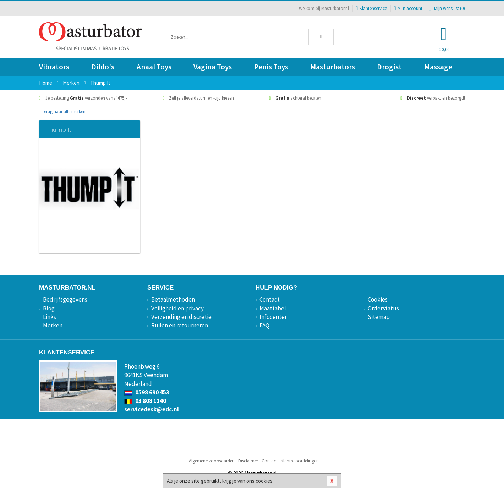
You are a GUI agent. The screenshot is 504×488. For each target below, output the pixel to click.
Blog (49, 308)
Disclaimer (248, 461)
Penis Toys (271, 67)
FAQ (264, 325)
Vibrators (54, 67)
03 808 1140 (145, 401)
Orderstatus (383, 308)
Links (49, 317)
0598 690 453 (146, 392)
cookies (264, 480)
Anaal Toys (154, 67)
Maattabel (272, 308)
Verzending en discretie (181, 317)
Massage (438, 67)
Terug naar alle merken (62, 111)
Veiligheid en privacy (177, 308)
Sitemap (379, 317)
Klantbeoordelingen (300, 461)
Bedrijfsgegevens (65, 299)
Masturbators (332, 67)
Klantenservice (371, 8)
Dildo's (102, 67)
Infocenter (273, 317)
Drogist (389, 67)
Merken (52, 325)
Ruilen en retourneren (179, 325)
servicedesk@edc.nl (151, 409)
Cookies (378, 299)
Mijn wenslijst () (447, 8)
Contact (269, 299)
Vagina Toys (212, 67)
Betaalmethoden (173, 299)
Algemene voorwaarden (212, 461)
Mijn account (408, 8)
